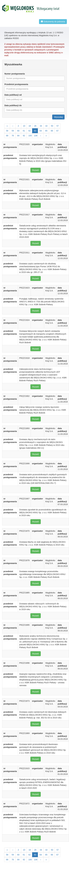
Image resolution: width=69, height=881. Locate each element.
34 (41, 126)
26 (35, 126)
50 (52, 126)
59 (13, 131)
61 (24, 131)
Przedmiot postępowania (16, 84)
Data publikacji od (13, 95)
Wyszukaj (58, 117)
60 (18, 131)
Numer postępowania (14, 74)
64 (41, 131)
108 (35, 135)
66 (52, 131)
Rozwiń (35, 170)
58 (7, 131)
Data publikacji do (13, 105)
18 (30, 126)
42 (46, 126)
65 (46, 131)
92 (24, 135)
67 (57, 131)
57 (58, 126)
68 (7, 135)
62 (29, 131)
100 (30, 135)
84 (18, 135)
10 (24, 126)
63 (35, 131)
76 (13, 135)
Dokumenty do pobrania (53, 21)
